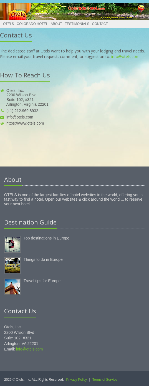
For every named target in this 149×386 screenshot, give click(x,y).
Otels (8, 24)
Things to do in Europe (43, 259)
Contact (100, 24)
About (56, 24)
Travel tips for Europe (42, 281)
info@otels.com (125, 56)
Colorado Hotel (32, 24)
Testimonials (77, 24)
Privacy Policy (76, 380)
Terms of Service (104, 380)
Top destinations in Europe (46, 238)
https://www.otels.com (22, 123)
